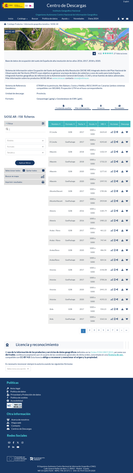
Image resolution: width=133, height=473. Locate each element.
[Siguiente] (121, 330)
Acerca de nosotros (18, 419)
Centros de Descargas (19, 428)
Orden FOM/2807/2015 (102, 352)
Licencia (100, 107)
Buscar (35, 18)
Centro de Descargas (66, 5)
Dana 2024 (93, 18)
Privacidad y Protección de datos (24, 394)
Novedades (79, 18)
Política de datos (50, 18)
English (126, 1)
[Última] (126, 330)
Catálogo (21, 18)
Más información (82, 107)
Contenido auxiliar (63, 107)
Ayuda (65, 18)
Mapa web (14, 422)
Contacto (13, 425)
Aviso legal (13, 388)
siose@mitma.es (81, 78)
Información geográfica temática (36, 24)
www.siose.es (58, 78)
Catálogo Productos (15, 24)
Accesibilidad (15, 400)
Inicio (10, 18)
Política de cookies (17, 397)
